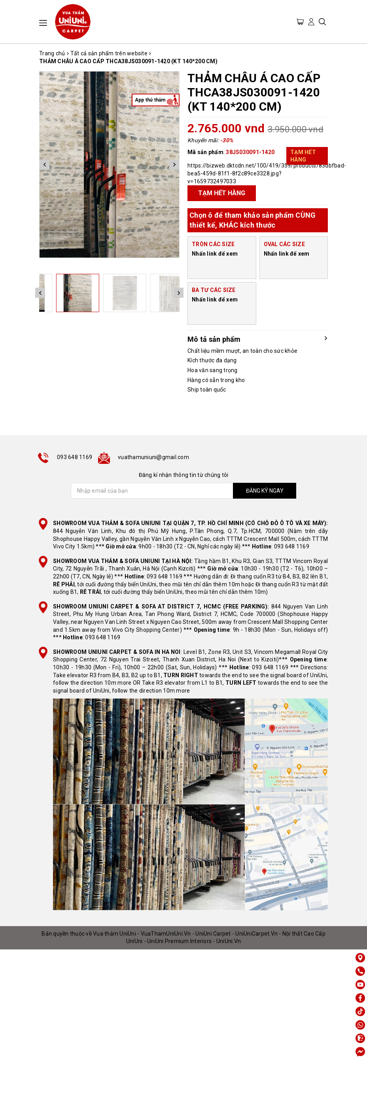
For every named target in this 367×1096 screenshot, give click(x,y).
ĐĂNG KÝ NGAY (265, 491)
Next (174, 164)
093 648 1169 (74, 457)
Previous (44, 164)
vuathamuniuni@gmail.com (153, 457)
